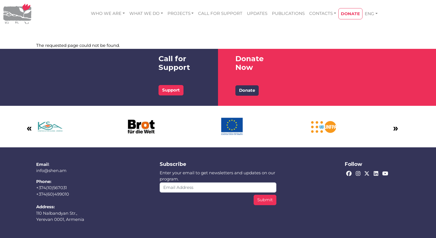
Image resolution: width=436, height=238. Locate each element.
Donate (247, 90)
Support (171, 90)
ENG (369, 13)
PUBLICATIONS (288, 13)
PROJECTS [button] (179, 13)
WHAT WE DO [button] (144, 13)
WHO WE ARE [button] (106, 13)
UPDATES (257, 13)
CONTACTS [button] (321, 13)
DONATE (350, 13)
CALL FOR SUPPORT (220, 13)
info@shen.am (51, 170)
